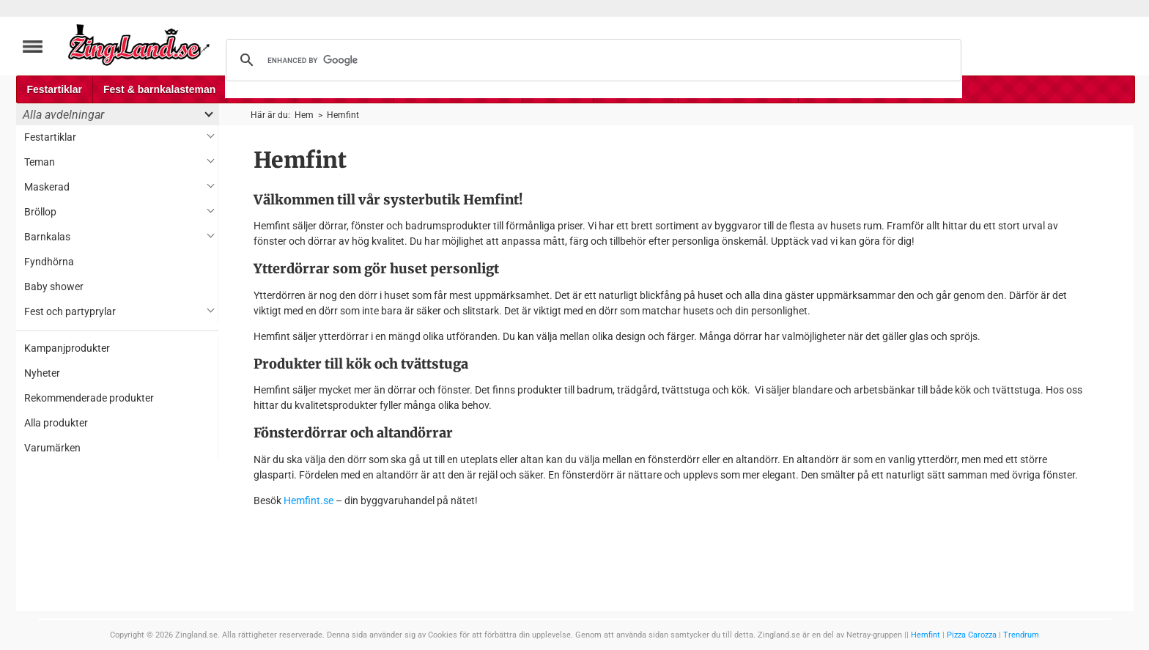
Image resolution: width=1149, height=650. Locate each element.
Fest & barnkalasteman (159, 89)
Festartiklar (54, 89)
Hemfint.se (308, 500)
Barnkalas (47, 237)
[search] (591, 60)
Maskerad (47, 187)
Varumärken (52, 448)
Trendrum (1021, 635)
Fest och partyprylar (70, 311)
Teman (39, 162)
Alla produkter (56, 423)
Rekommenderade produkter (89, 398)
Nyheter (42, 373)
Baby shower (54, 286)
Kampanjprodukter (67, 348)
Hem (304, 115)
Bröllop (40, 212)
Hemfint (925, 635)
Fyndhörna (49, 261)
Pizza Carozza (972, 635)
